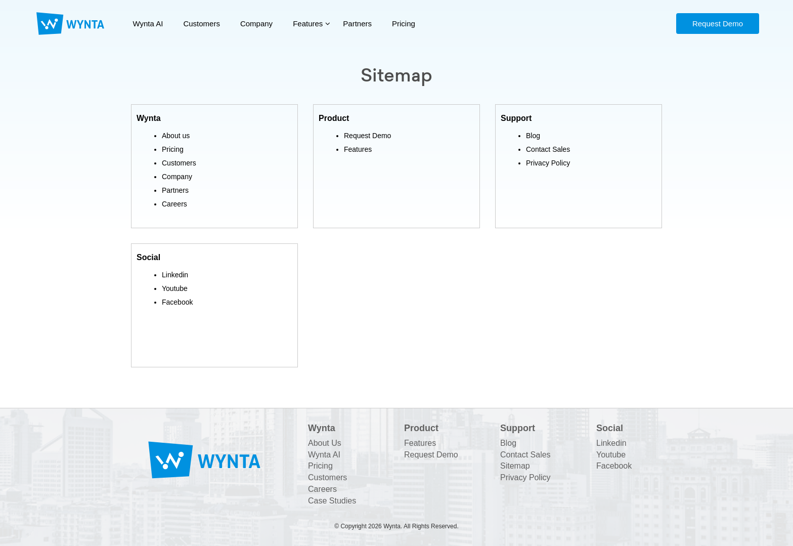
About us (176, 136)
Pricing (403, 23)
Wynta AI (148, 23)
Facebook (177, 302)
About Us (324, 443)
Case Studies (332, 500)
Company (256, 23)
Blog (533, 136)
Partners (357, 23)
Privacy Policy (548, 163)
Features (308, 23)
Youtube (175, 288)
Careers (174, 204)
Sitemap (515, 465)
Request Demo (717, 23)
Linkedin (175, 275)
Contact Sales (548, 149)
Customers (201, 23)
